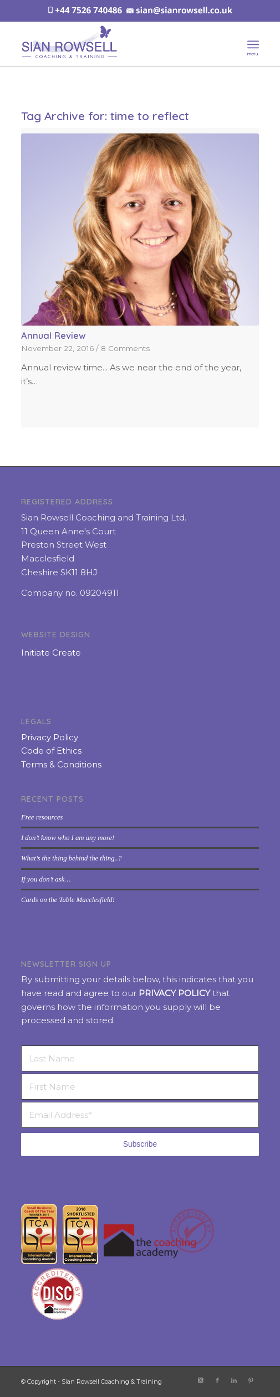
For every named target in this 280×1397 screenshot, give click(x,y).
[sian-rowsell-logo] (116, 44)
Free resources (42, 817)
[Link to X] (200, 1380)
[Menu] (253, 44)
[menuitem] (253, 44)
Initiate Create (51, 652)
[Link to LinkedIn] (234, 1380)
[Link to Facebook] (217, 1380)
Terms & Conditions (61, 764)
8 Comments (125, 348)
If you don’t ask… (46, 879)
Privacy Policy (49, 737)
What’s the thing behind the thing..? (71, 858)
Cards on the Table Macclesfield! (68, 900)
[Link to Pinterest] (250, 1380)
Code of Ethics (51, 750)
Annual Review (53, 335)
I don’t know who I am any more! (67, 838)
